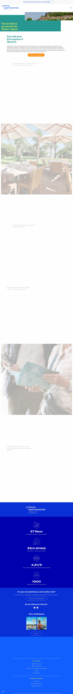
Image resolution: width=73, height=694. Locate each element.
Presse (36, 670)
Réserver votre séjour (36, 55)
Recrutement (36, 673)
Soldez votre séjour (36, 686)
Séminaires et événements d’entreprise (36, 668)
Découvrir (36, 633)
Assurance (36, 681)
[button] (3, 691)
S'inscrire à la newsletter (36, 598)
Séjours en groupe (36, 663)
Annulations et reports (36, 683)
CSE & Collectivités (36, 666)
